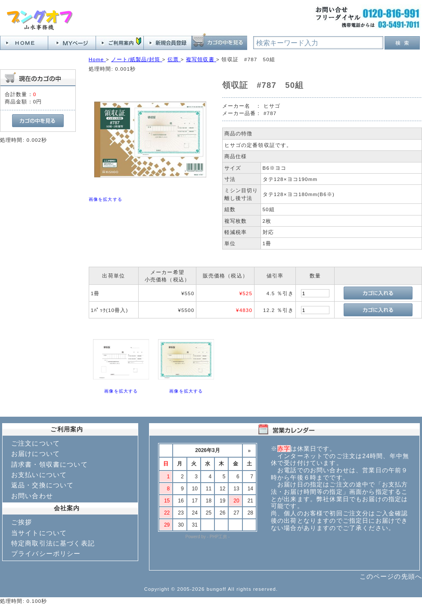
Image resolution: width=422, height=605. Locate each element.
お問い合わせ (32, 495)
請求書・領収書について (49, 464)
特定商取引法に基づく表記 (53, 543)
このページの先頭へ (391, 576)
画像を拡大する (105, 199)
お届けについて (35, 453)
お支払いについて (39, 474)
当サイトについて (39, 532)
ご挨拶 (21, 522)
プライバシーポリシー (46, 553)
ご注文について (35, 443)
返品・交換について (42, 485)
